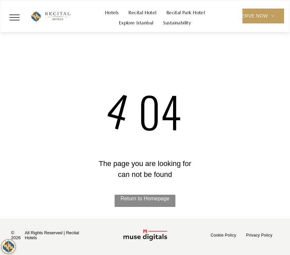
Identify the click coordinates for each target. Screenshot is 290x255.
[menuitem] (112, 13)
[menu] (14, 17)
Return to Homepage (145, 198)
